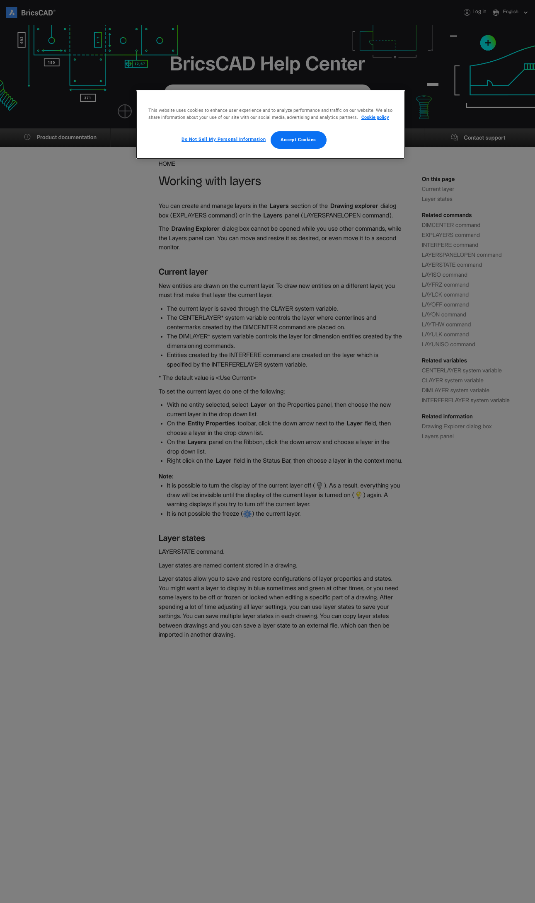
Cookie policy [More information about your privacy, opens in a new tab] (375, 117)
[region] (270, 124)
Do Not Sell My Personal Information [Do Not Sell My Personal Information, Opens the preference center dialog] (224, 139)
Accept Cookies (298, 139)
